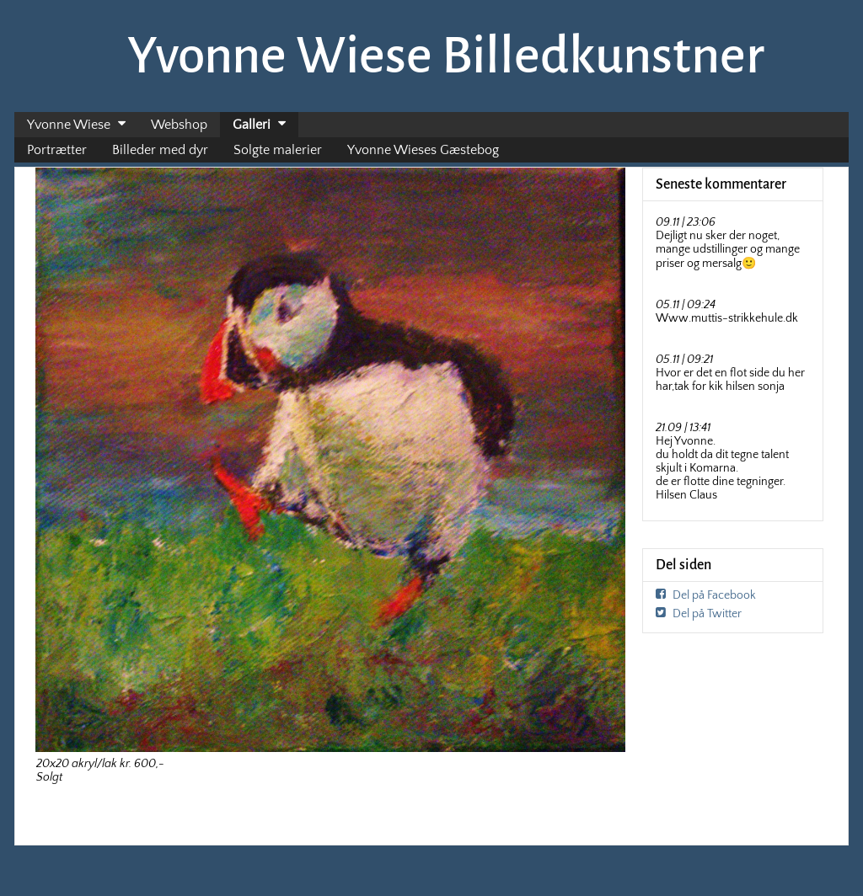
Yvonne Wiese (68, 124)
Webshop (179, 124)
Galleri (252, 124)
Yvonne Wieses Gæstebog (423, 149)
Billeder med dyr (160, 149)
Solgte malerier (277, 149)
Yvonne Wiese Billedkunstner (445, 55)
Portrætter (57, 149)
